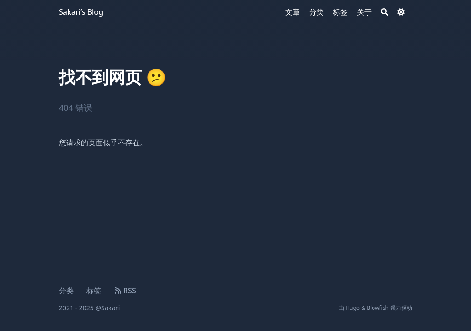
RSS (125, 290)
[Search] (384, 12)
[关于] (364, 11)
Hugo (352, 308)
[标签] (340, 11)
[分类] (316, 11)
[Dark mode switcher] (401, 12)
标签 (93, 290)
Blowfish (378, 308)
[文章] (292, 11)
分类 (66, 290)
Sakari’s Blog (81, 12)
